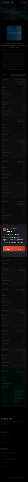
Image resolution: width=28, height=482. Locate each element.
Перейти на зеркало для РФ (14, 248)
